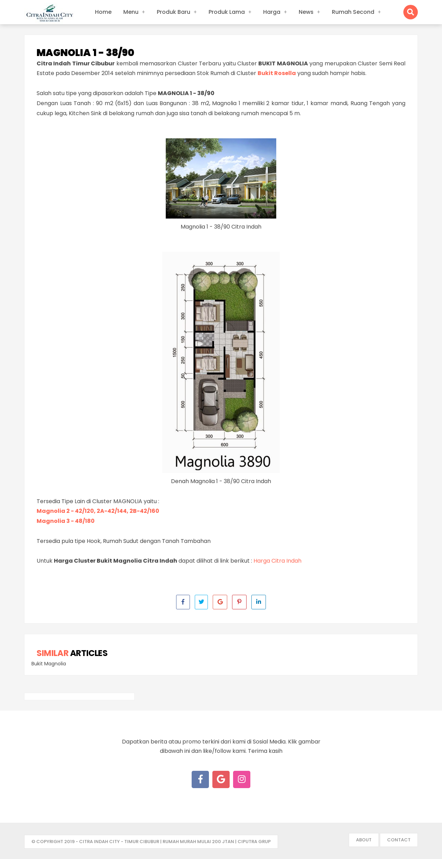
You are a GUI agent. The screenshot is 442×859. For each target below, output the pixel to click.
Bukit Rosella (277, 73)
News (306, 12)
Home (103, 12)
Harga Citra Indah (277, 561)
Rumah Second (353, 12)
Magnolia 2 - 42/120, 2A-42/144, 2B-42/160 (98, 511)
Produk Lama (227, 12)
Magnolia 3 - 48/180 (66, 521)
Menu (130, 12)
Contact (399, 840)
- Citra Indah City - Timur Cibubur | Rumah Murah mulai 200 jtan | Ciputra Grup (173, 841)
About (364, 840)
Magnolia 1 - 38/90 (85, 53)
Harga (271, 12)
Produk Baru (173, 12)
